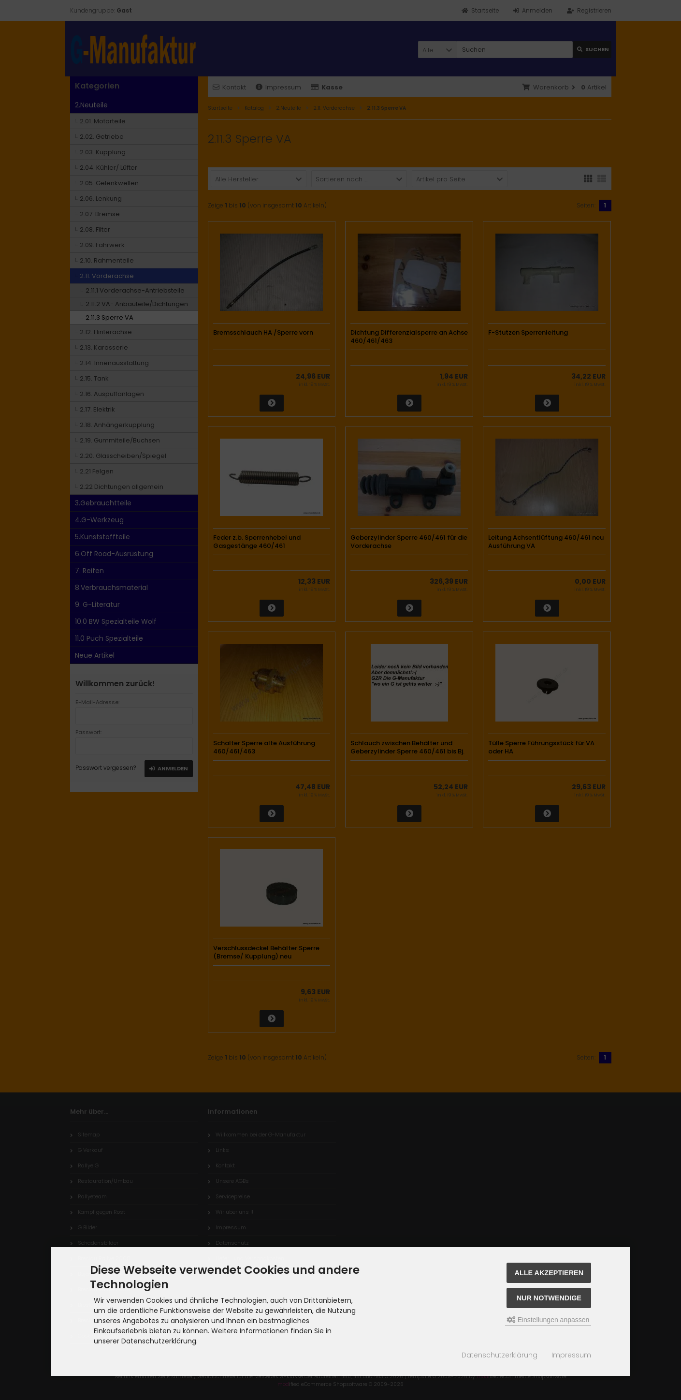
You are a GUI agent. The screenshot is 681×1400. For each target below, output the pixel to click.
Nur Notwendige (549, 1298)
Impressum (571, 1355)
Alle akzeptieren (549, 1273)
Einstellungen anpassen (548, 1320)
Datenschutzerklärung (499, 1355)
